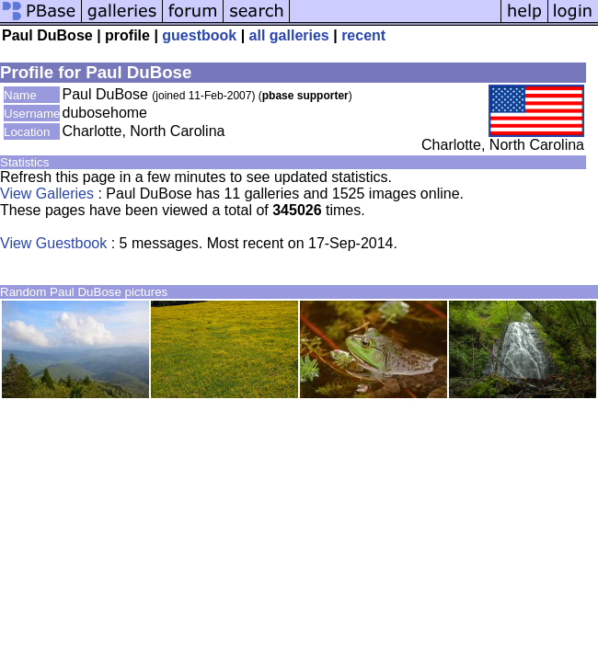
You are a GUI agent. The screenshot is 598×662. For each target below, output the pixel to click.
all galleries (289, 35)
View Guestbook (53, 243)
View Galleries (47, 193)
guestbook (199, 35)
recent (363, 35)
